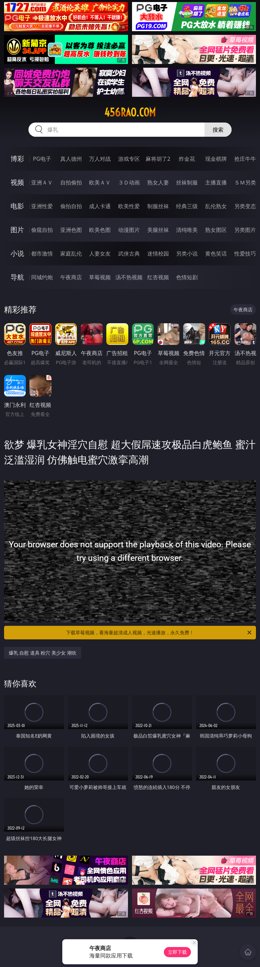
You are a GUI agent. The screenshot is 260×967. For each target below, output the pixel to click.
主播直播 (216, 182)
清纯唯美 (187, 230)
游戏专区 (129, 158)
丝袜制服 (187, 182)
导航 (17, 277)
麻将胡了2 (158, 158)
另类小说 (187, 253)
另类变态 (245, 206)
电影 (17, 206)
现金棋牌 (216, 158)
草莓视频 (100, 277)
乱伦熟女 (216, 206)
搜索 (218, 129)
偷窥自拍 (42, 230)
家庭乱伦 (71, 253)
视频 (17, 182)
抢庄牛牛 (245, 158)
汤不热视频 (129, 277)
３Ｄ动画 (129, 182)
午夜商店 (71, 277)
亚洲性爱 (42, 206)
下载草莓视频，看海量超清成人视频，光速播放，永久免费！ (159, 633)
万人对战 (100, 158)
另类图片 (245, 230)
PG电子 (42, 158)
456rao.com (130, 112)
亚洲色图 (71, 230)
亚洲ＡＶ (42, 182)
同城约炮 (42, 277)
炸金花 (187, 158)
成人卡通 (100, 206)
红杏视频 (158, 277)
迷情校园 (158, 253)
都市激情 (42, 253)
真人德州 (71, 158)
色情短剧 (187, 277)
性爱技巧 (245, 253)
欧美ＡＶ (100, 182)
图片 (17, 229)
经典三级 (187, 206)
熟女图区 (216, 230)
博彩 (17, 158)
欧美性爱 (129, 206)
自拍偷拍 (71, 182)
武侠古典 (129, 253)
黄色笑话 (216, 253)
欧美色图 (100, 230)
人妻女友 (100, 253)
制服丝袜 (158, 206)
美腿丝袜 (158, 230)
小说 (17, 253)
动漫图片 (129, 230)
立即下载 (177, 952)
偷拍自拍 (71, 206)
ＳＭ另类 (245, 182)
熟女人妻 (158, 182)
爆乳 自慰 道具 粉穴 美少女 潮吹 (43, 653)
